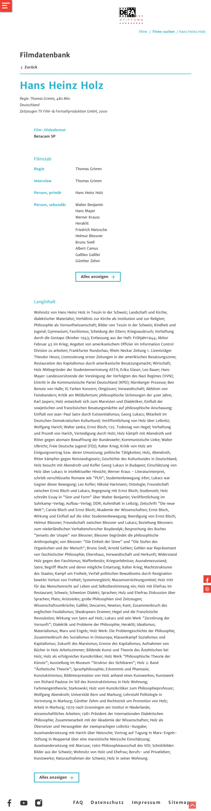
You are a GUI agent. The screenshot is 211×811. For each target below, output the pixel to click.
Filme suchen (164, 31)
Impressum (146, 802)
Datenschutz (107, 802)
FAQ (78, 802)
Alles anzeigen (95, 276)
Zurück (28, 67)
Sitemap (179, 802)
